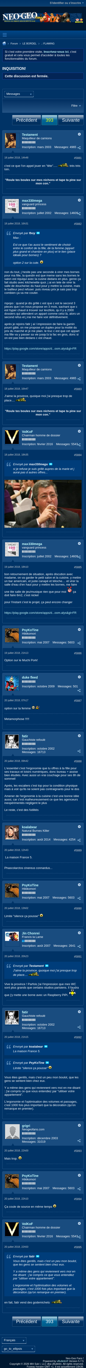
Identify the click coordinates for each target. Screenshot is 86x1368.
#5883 (78, 389)
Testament (30, 134)
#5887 (78, 700)
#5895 (78, 1247)
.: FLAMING (48, 43)
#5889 (78, 850)
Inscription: (29, 147)
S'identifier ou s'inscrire (67, 3)
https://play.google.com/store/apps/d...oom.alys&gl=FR (40, 348)
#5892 (78, 1037)
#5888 (78, 761)
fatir (25, 736)
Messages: (61, 147)
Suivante (71, 120)
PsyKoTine (30, 630)
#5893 (78, 1151)
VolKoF (27, 432)
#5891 (78, 956)
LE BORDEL (29, 43)
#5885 (78, 567)
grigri (26, 1126)
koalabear (29, 827)
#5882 (78, 224)
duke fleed (30, 677)
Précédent (26, 120)
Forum (14, 43)
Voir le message (38, 233)
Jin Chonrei (31, 933)
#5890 (78, 908)
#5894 (78, 1199)
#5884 (78, 455)
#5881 (78, 158)
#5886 (78, 653)
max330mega (32, 200)
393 (49, 120)
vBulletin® (62, 1361)
